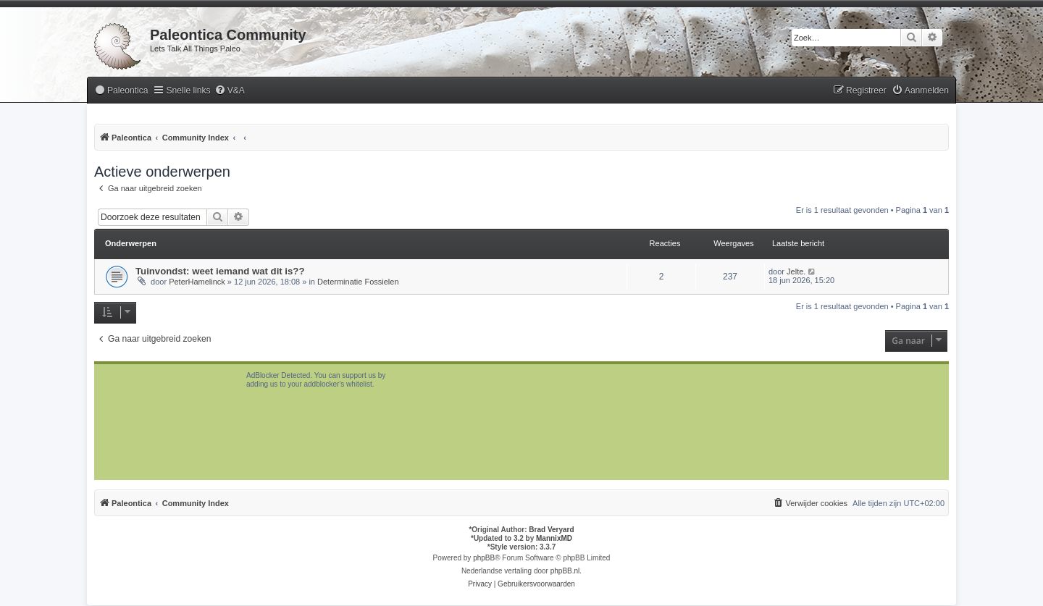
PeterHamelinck (197, 281)
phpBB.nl (565, 571)
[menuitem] (121, 91)
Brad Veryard (551, 530)
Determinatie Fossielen (358, 281)
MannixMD (554, 538)
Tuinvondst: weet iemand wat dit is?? (219, 271)
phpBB (484, 558)
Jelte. (796, 271)
